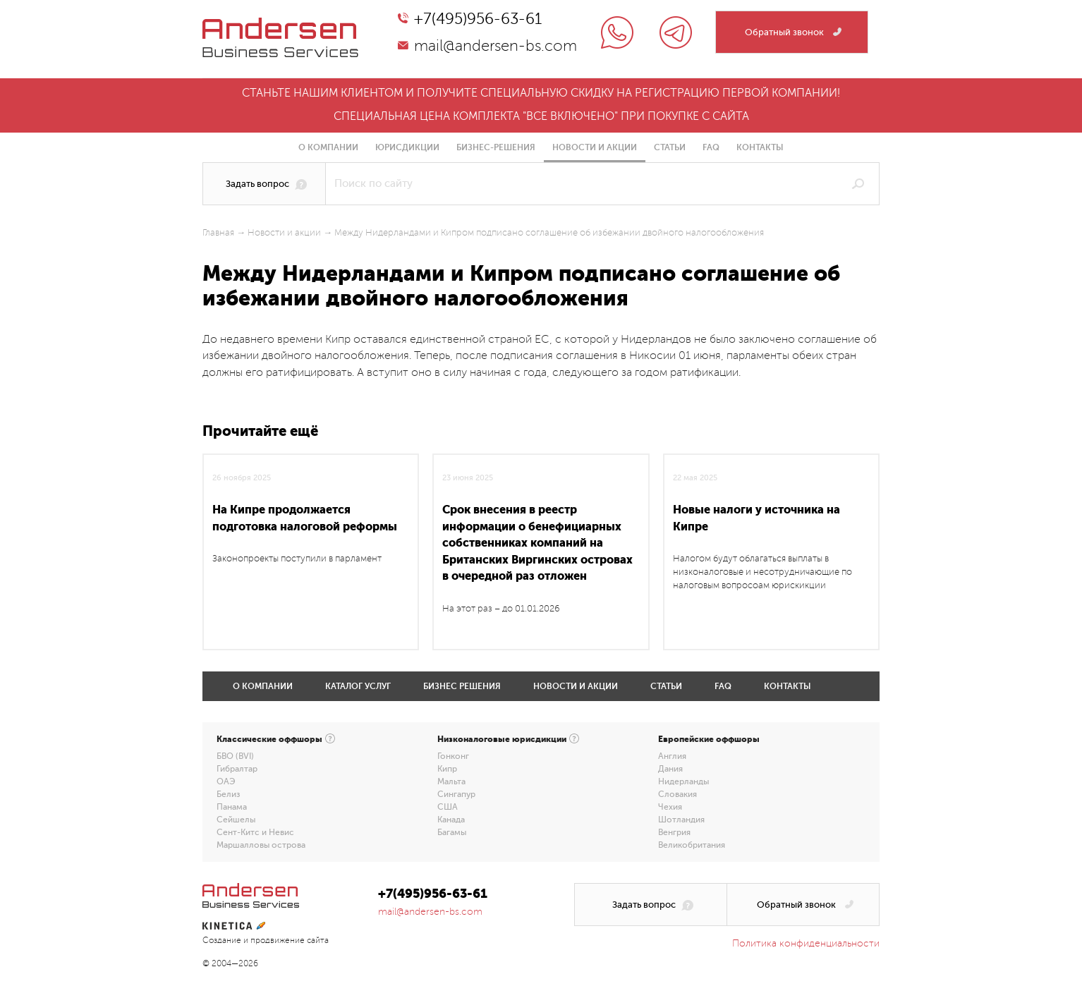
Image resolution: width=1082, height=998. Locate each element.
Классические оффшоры (269, 739)
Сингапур (456, 794)
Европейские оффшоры (709, 739)
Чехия (670, 807)
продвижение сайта (289, 940)
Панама (232, 807)
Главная (218, 233)
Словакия (677, 794)
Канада (451, 819)
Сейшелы (236, 819)
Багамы (451, 832)
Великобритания (691, 845)
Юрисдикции (407, 147)
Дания (670, 769)
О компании (328, 147)
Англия (672, 756)
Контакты (760, 147)
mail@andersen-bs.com (495, 45)
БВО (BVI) (235, 756)
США (447, 807)
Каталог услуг (358, 686)
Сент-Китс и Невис (255, 832)
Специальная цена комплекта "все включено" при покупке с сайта (541, 116)
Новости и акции (594, 147)
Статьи (670, 147)
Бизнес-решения (495, 147)
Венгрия (674, 832)
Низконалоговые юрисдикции (501, 739)
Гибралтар (237, 769)
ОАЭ (226, 781)
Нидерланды (683, 781)
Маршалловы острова (261, 845)
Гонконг (453, 756)
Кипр (447, 769)
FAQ (711, 147)
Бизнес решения (462, 686)
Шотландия (681, 819)
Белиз (228, 794)
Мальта (451, 781)
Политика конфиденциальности (806, 943)
